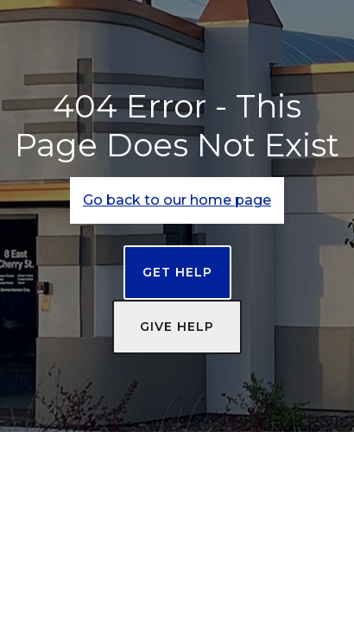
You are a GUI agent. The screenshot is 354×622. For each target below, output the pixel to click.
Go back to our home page (177, 200)
